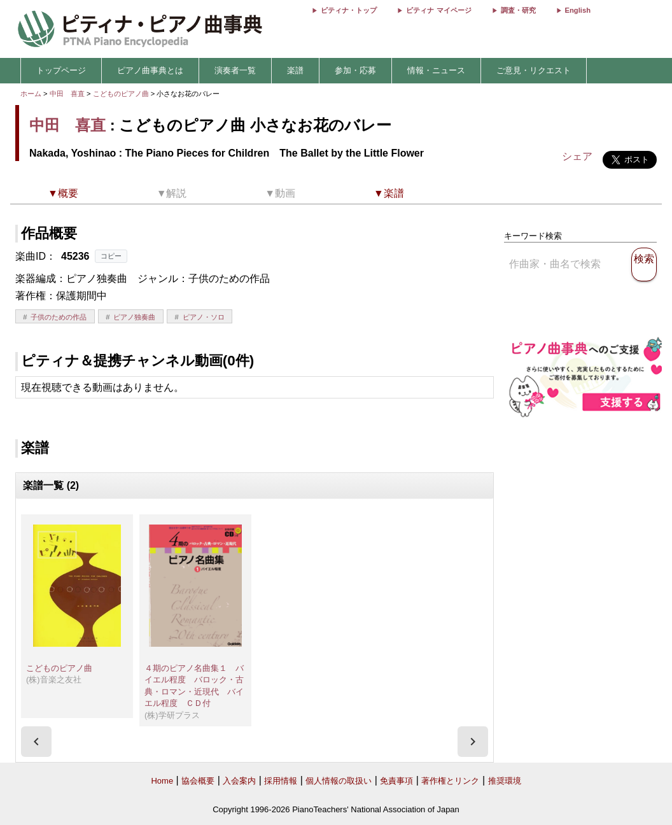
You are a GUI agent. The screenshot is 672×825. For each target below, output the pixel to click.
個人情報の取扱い (338, 781)
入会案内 (239, 781)
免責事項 (396, 781)
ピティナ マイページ (438, 10)
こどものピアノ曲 (122, 93)
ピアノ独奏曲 (134, 317)
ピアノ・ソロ (204, 317)
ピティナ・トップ (349, 10)
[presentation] (36, 741)
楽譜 (295, 70)
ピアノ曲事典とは (150, 70)
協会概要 (197, 781)
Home (162, 781)
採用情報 (280, 781)
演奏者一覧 (235, 70)
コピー (111, 256)
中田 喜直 (67, 93)
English (578, 10)
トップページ (61, 70)
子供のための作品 (59, 317)
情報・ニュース (436, 70)
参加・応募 (355, 70)
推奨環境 (504, 781)
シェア (577, 156)
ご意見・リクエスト (533, 70)
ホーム (30, 93)
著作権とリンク (450, 781)
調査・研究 (518, 10)
